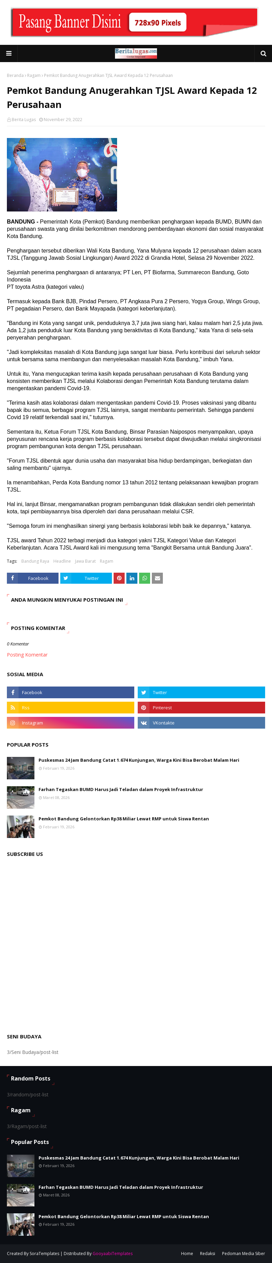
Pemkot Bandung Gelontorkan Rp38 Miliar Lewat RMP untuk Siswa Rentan (124, 819)
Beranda (15, 75)
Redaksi (207, 1253)
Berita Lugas (24, 119)
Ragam (34, 75)
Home (187, 1253)
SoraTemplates (44, 1253)
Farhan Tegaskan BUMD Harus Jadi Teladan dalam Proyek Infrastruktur (121, 789)
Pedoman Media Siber (243, 1253)
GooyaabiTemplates (113, 1253)
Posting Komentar (27, 654)
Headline (62, 561)
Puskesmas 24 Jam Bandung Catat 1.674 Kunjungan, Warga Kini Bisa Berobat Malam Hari (139, 760)
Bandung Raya (35, 561)
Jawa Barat (85, 561)
